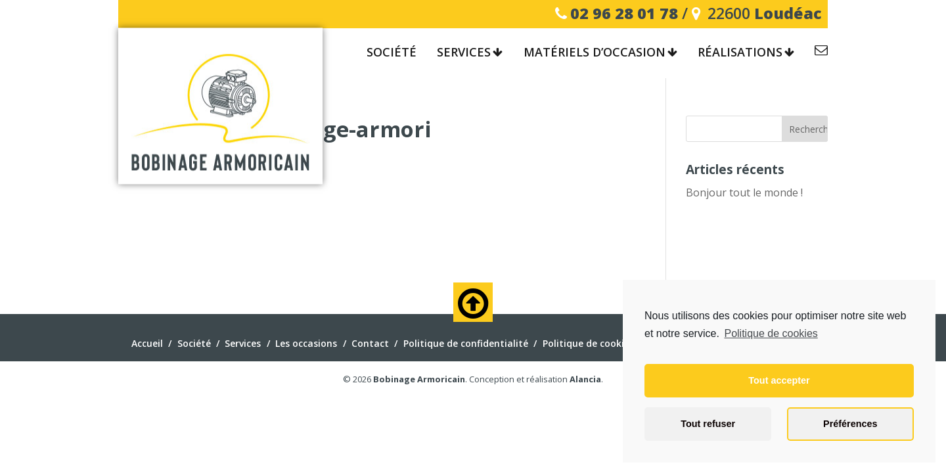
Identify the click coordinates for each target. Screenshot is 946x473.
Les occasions (306, 343)
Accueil (147, 343)
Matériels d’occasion (594, 52)
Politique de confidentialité (465, 343)
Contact (821, 52)
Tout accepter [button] (778, 380)
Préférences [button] (850, 423)
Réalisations (740, 52)
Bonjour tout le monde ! (744, 192)
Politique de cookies (770, 333)
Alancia (585, 379)
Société (392, 52)
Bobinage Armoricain (419, 379)
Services (464, 52)
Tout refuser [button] (708, 423)
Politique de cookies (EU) (598, 343)
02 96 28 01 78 (624, 13)
